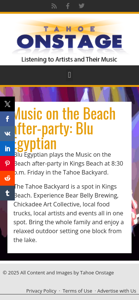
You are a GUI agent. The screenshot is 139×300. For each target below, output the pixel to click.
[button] (69, 75)
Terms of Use (77, 290)
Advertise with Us (116, 290)
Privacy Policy (41, 290)
